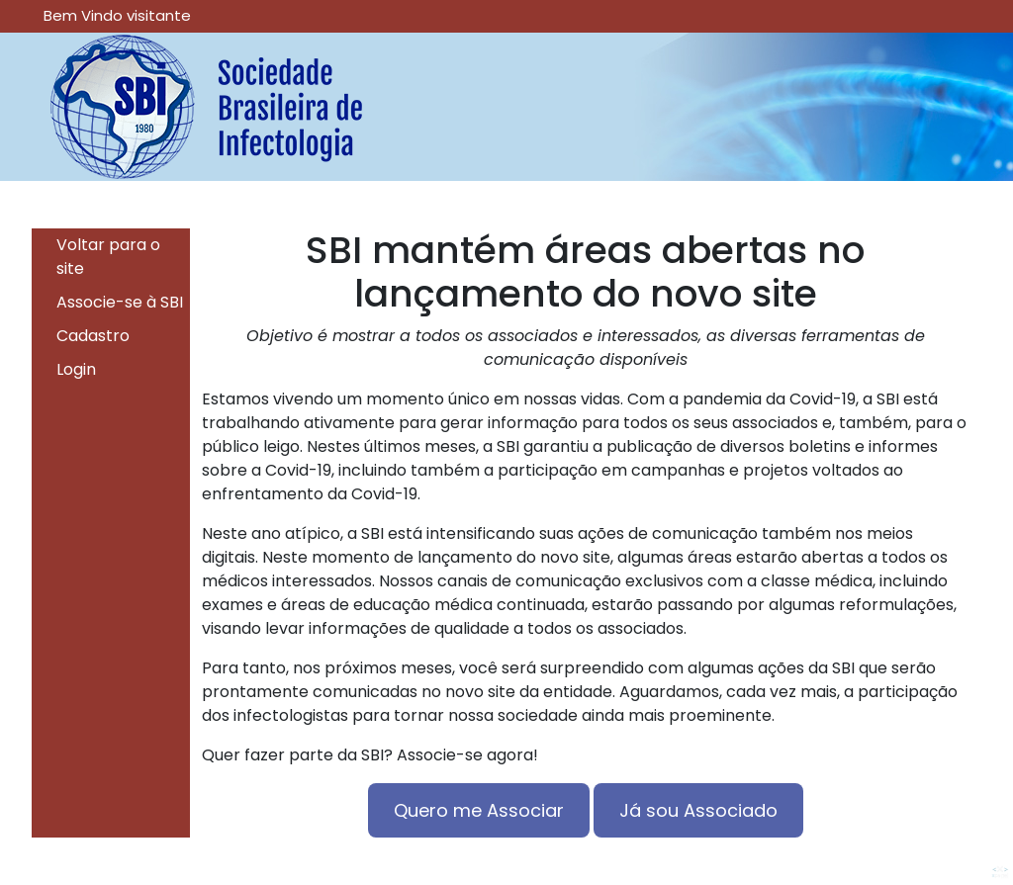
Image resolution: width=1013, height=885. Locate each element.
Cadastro (93, 335)
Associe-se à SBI (119, 302)
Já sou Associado (698, 810)
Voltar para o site (108, 256)
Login (76, 369)
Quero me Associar (479, 810)
